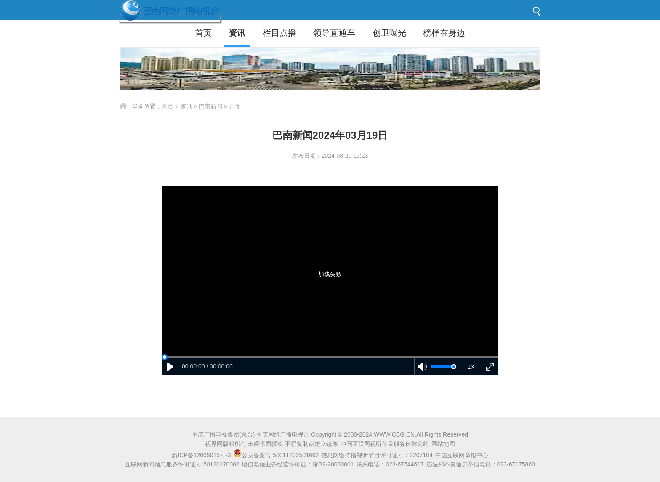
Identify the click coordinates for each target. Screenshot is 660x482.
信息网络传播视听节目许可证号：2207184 (377, 455)
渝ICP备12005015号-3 (201, 455)
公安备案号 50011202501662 (276, 455)
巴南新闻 (210, 106)
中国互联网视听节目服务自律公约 (385, 443)
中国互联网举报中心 (461, 455)
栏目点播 (279, 32)
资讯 (237, 32)
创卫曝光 (389, 32)
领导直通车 (334, 32)
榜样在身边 (444, 32)
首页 (203, 32)
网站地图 (443, 443)
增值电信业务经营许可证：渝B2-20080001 (298, 464)
